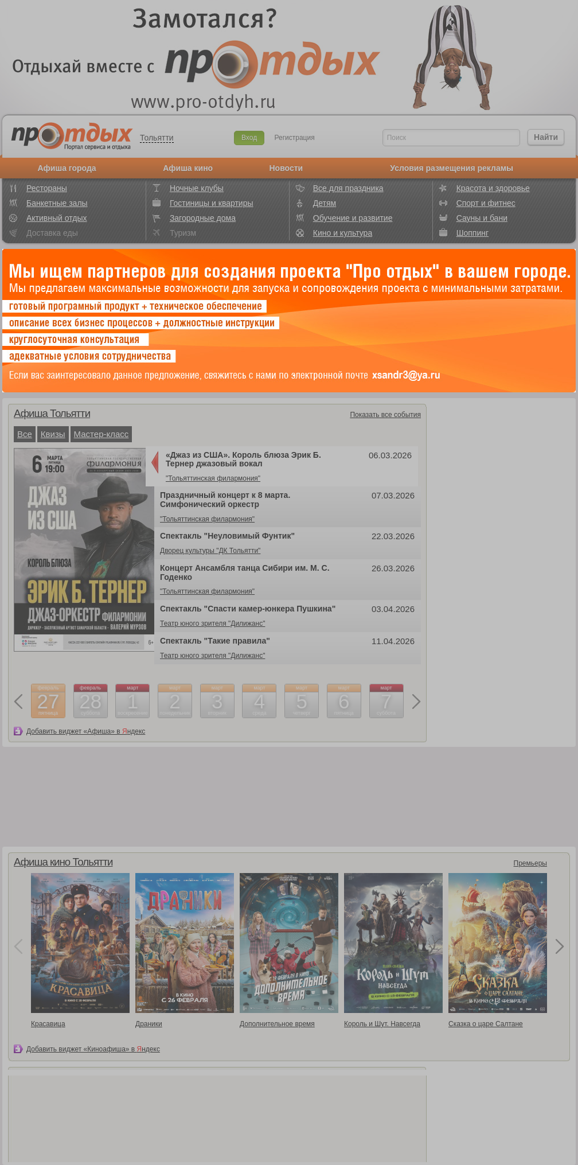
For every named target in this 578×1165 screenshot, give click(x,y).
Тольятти (157, 137)
